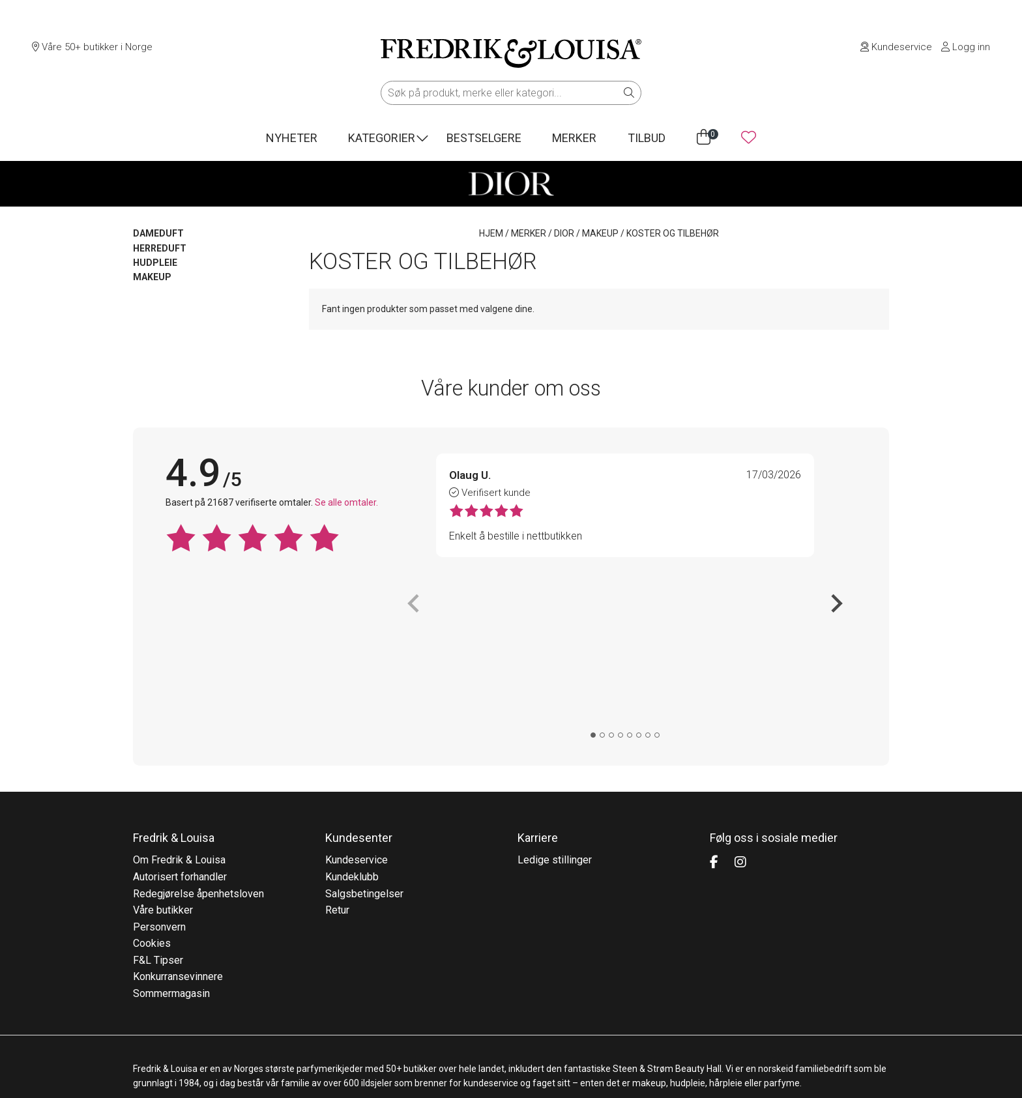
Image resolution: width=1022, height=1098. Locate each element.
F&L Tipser (158, 807)
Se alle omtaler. (346, 502)
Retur (337, 757)
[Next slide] (835, 518)
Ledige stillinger (555, 707)
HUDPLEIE (155, 262)
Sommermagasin (171, 840)
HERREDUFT (159, 248)
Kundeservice (896, 47)
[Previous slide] (414, 518)
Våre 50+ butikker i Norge (92, 47)
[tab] (593, 565)
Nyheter (291, 138)
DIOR (564, 233)
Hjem (491, 233)
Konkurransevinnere (178, 824)
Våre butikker (163, 757)
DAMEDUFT (158, 233)
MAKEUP (600, 233)
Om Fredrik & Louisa (179, 707)
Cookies (152, 790)
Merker (574, 138)
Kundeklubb (352, 723)
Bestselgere (483, 138)
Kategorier (381, 138)
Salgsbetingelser (364, 740)
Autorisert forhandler (180, 723)
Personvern (159, 774)
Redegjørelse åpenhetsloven (198, 740)
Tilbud (646, 138)
